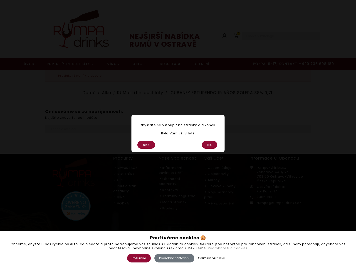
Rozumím (139, 258)
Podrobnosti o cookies (227, 248)
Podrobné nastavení (174, 258)
